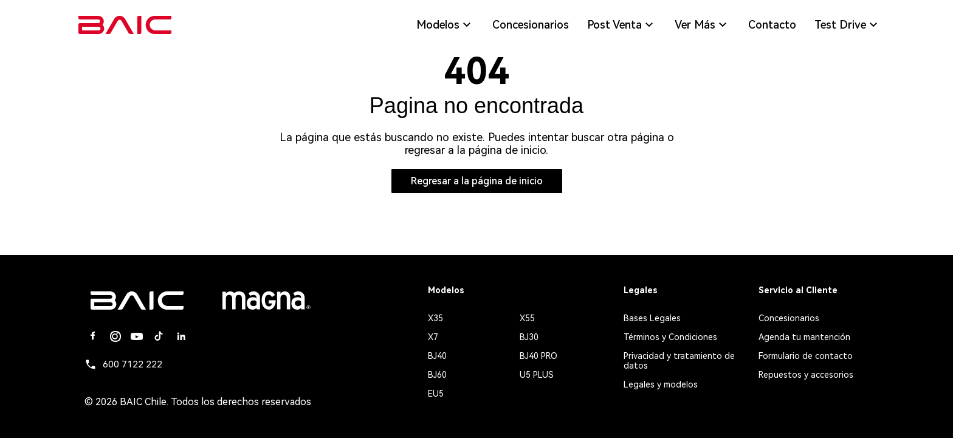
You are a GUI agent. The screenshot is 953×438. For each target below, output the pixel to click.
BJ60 (437, 375)
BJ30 (529, 337)
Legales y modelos (661, 384)
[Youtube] (136, 336)
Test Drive (847, 25)
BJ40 (437, 356)
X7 (433, 337)
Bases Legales (652, 318)
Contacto (772, 25)
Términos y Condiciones (670, 337)
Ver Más (702, 25)
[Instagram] (114, 336)
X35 (435, 318)
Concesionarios (530, 25)
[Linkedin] (180, 336)
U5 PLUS (537, 375)
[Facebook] (92, 336)
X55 (527, 318)
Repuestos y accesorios (806, 375)
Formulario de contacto (806, 356)
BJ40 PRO (538, 356)
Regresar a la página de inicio (477, 181)
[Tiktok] (158, 336)
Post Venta (621, 25)
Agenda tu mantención (804, 337)
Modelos (445, 25)
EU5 (436, 393)
